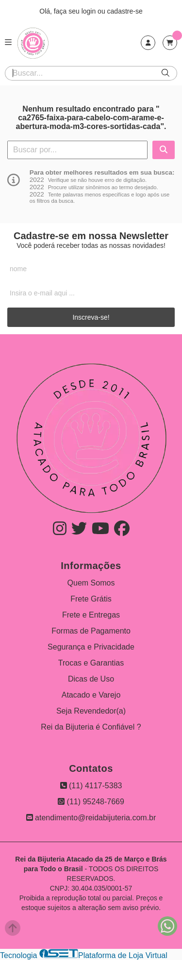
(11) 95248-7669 (91, 801)
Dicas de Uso (91, 679)
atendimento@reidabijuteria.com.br (91, 818)
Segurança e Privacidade (91, 647)
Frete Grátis (90, 599)
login (90, 11)
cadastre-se (125, 11)
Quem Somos (91, 583)
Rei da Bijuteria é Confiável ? (91, 727)
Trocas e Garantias (91, 663)
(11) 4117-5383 (91, 785)
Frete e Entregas (91, 615)
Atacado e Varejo (91, 695)
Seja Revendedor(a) (91, 711)
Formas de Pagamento (91, 631)
